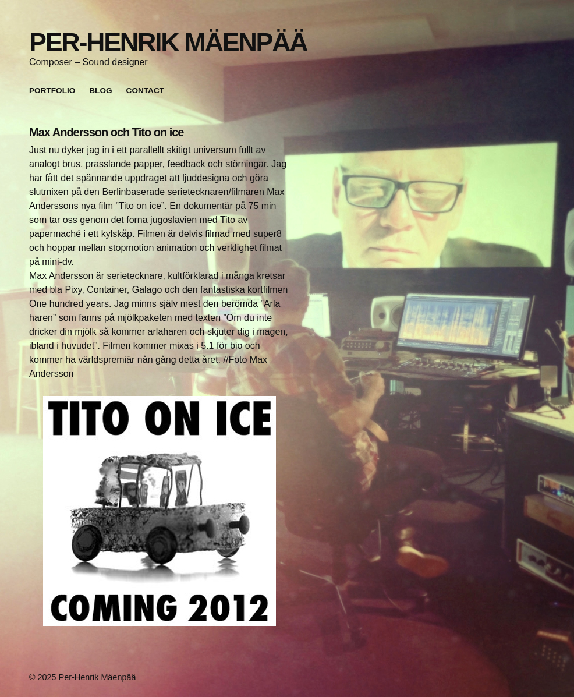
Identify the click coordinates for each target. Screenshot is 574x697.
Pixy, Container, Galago (113, 290)
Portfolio (52, 90)
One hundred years (69, 304)
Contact (145, 90)
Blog (100, 90)
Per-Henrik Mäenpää (168, 41)
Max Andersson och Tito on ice (106, 132)
